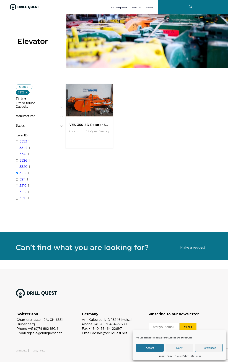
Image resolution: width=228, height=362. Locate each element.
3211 (22, 179)
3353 (23, 141)
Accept (150, 347)
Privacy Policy (165, 356)
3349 (23, 148)
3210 (23, 186)
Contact (149, 7)
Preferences (209, 347)
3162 (22, 192)
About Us (136, 7)
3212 (22, 173)
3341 (23, 154)
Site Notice (195, 356)
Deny (179, 347)
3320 (23, 167)
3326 (23, 160)
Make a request (192, 255)
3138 (22, 198)
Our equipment (119, 7)
